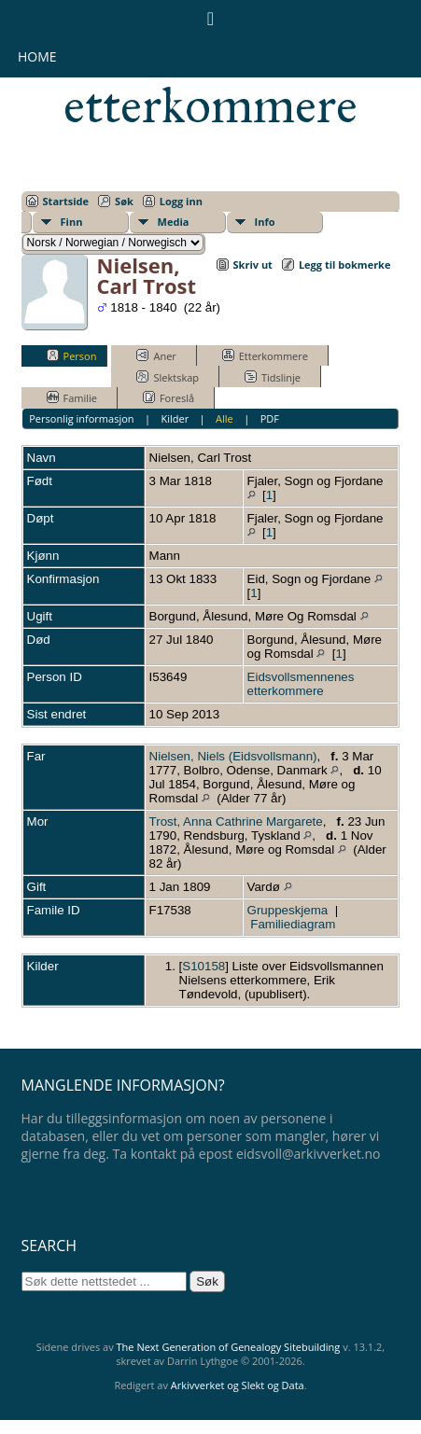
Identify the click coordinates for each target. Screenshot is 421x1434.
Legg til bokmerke (345, 264)
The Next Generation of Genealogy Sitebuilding (229, 1347)
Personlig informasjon (81, 418)
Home (37, 56)
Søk (124, 201)
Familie (72, 397)
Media (173, 222)
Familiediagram (292, 924)
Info (265, 222)
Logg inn (181, 201)
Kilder (175, 418)
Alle (224, 418)
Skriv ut (253, 264)
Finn (72, 222)
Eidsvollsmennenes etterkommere (301, 684)
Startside (66, 201)
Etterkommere (265, 355)
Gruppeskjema (288, 910)
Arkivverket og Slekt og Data (237, 1385)
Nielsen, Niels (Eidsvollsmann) (233, 756)
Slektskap (167, 376)
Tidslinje (273, 376)
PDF (269, 418)
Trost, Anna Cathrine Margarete (236, 821)
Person (72, 355)
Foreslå (168, 397)
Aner (155, 355)
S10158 (203, 966)
